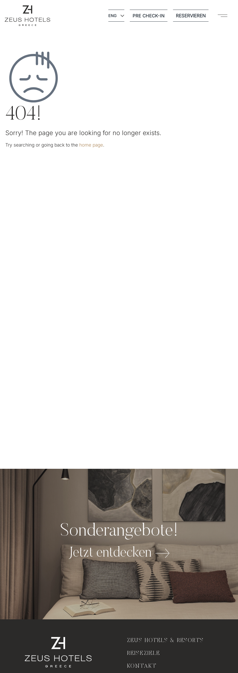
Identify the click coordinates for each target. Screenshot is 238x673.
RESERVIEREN (191, 15)
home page (91, 145)
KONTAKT (142, 666)
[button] (222, 15)
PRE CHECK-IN (149, 15)
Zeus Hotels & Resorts (165, 641)
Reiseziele (143, 653)
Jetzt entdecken (110, 553)
